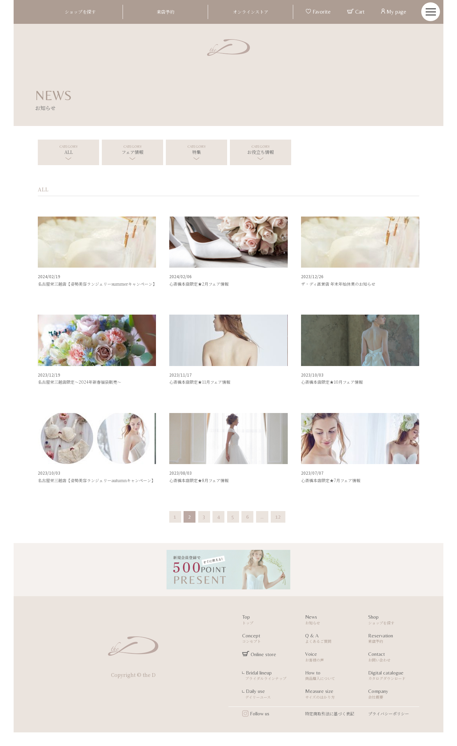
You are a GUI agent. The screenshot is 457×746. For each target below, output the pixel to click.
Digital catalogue (394, 676)
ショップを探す (80, 12)
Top (268, 620)
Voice (331, 657)
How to (331, 676)
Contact (394, 657)
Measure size (331, 694)
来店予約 (165, 12)
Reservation (394, 639)
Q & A (331, 639)
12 (278, 517)
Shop (394, 620)
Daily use (268, 694)
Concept (268, 639)
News (331, 620)
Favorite (318, 12)
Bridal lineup (268, 676)
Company (394, 694)
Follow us (255, 713)
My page (393, 12)
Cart (356, 12)
